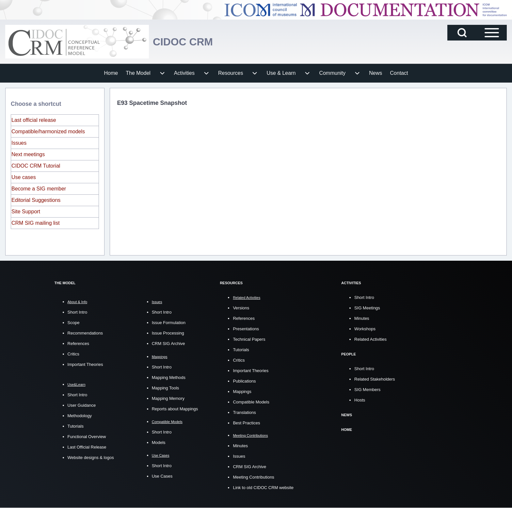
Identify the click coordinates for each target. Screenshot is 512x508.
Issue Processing (168, 333)
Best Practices (246, 422)
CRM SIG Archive (168, 343)
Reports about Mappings (175, 408)
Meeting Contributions (253, 477)
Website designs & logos (91, 457)
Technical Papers (249, 339)
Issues (18, 143)
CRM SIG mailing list (35, 223)
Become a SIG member (38, 188)
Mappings (242, 391)
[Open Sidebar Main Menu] (492, 33)
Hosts (359, 400)
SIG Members (367, 389)
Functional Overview (87, 436)
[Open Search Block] (462, 33)
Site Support (25, 211)
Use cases (23, 177)
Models (159, 442)
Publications (244, 381)
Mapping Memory (168, 398)
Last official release (33, 120)
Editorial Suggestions (35, 200)
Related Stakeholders (374, 379)
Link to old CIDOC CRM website (263, 487)
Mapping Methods (168, 377)
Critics (73, 354)
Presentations (246, 328)
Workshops (365, 328)
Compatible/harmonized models (48, 131)
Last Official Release (87, 447)
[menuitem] (111, 73)
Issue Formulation (168, 322)
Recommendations (85, 333)
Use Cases (162, 476)
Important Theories (85, 364)
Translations (244, 412)
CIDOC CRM (187, 41)
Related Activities (370, 339)
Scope (74, 322)
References (78, 343)
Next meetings (28, 154)
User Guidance (82, 405)
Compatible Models (251, 402)
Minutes (240, 445)
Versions (241, 307)
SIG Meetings (367, 307)
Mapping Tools (165, 387)
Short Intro (78, 312)
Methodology (80, 415)
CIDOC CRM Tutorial (35, 166)
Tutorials (76, 426)
